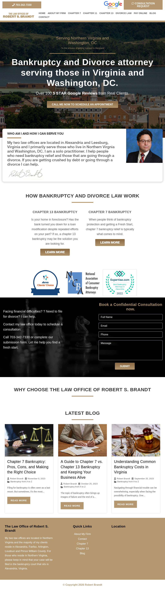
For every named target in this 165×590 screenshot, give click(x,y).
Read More (19, 500)
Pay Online (140, 13)
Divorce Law (124, 13)
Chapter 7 (74, 13)
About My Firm (57, 13)
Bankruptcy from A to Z (21, 481)
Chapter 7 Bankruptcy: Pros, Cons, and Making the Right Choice (28, 467)
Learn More (55, 252)
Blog (153, 13)
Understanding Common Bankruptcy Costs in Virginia (135, 467)
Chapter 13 (106, 13)
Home (42, 13)
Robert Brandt (16, 479)
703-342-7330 (21, 5)
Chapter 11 (90, 13)
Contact (44, 17)
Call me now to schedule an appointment (82, 104)
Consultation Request (143, 5)
